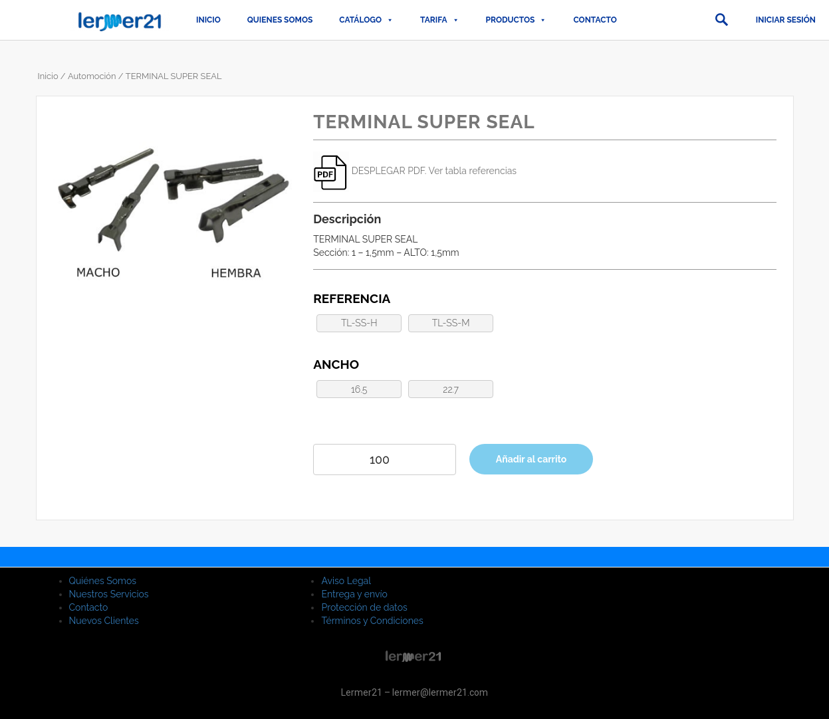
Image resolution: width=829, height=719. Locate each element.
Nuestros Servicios (109, 594)
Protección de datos (364, 607)
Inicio (208, 20)
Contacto (594, 20)
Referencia (351, 298)
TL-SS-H (359, 323)
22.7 (451, 389)
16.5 (359, 389)
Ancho (336, 364)
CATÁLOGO (366, 20)
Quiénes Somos (103, 580)
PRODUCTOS (516, 20)
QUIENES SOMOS (280, 20)
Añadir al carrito (531, 459)
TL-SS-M (451, 323)
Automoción (92, 76)
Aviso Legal (346, 580)
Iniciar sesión (786, 20)
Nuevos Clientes (104, 620)
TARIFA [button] (439, 20)
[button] (721, 20)
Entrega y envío (354, 594)
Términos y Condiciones (372, 620)
